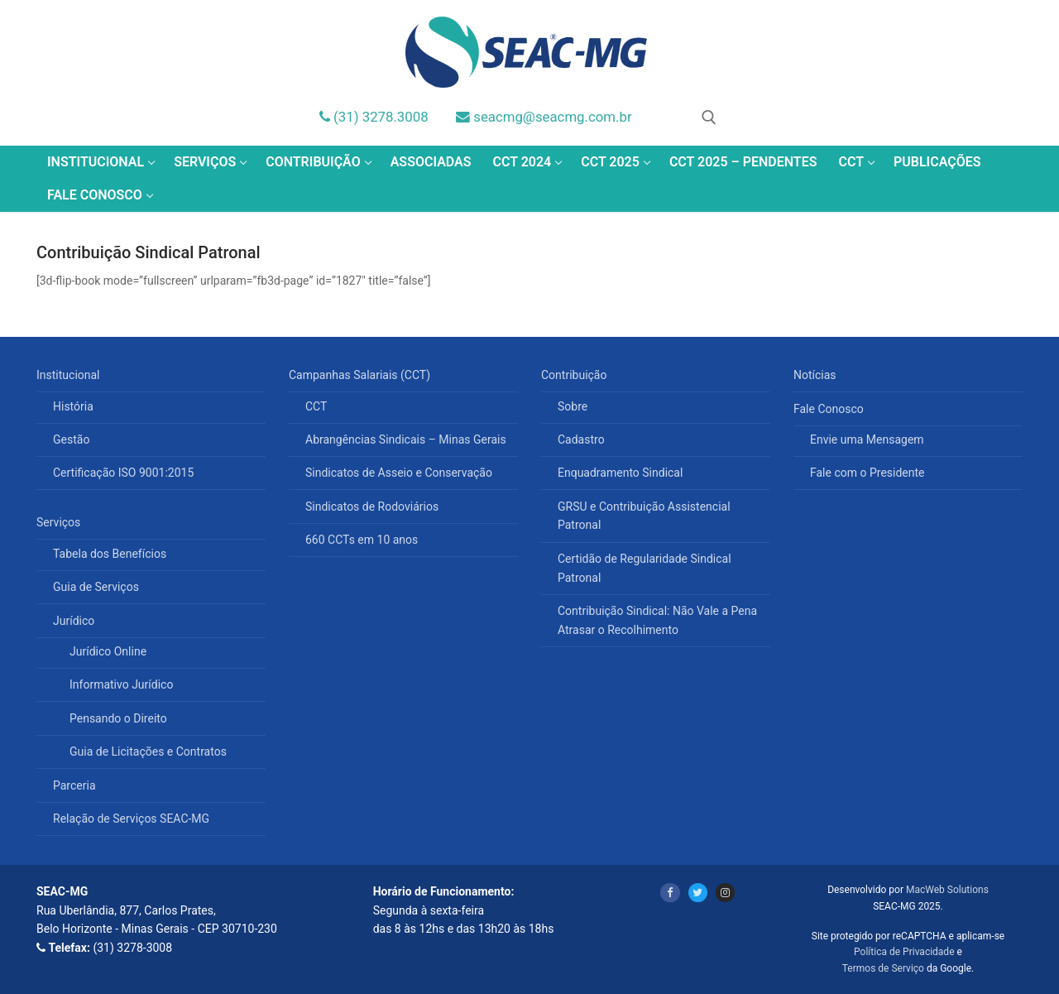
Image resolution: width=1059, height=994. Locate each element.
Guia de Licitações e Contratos (148, 751)
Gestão (71, 439)
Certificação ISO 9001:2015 (123, 472)
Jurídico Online (107, 651)
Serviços (60, 522)
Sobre (572, 406)
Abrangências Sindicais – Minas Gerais (405, 439)
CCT (316, 406)
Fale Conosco (829, 408)
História (73, 406)
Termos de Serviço (883, 968)
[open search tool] (709, 117)
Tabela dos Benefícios (109, 553)
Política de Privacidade (904, 952)
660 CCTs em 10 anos (361, 539)
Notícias (814, 375)
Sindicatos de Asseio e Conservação (398, 472)
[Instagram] (725, 892)
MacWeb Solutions (947, 890)
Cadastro (581, 439)
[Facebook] (669, 892)
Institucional (69, 375)
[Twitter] (697, 892)
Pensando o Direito (118, 718)
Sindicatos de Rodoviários (371, 506)
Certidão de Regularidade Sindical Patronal (644, 568)
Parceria (74, 785)
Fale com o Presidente (867, 472)
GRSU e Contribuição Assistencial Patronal (644, 516)
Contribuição (575, 375)
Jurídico (75, 620)
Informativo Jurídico (121, 684)
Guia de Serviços (96, 586)
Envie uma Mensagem (867, 439)
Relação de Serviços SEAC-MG (131, 818)
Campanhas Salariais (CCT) (361, 375)
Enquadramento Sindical (620, 472)
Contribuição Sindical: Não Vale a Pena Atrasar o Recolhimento (657, 620)
